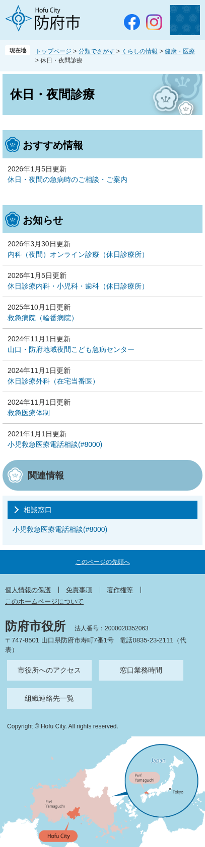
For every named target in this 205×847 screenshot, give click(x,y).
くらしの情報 (139, 51)
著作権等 (120, 590)
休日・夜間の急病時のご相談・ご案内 (67, 179)
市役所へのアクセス (49, 670)
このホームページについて (44, 601)
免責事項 (79, 590)
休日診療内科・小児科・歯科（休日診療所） (78, 286)
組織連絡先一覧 (49, 698)
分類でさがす (97, 51)
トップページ (53, 51)
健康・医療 (180, 51)
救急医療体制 (29, 413)
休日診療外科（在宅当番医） (53, 381)
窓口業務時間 (141, 670)
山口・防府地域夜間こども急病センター (71, 349)
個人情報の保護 (28, 590)
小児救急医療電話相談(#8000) (55, 444)
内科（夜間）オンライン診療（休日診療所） (78, 254)
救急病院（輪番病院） (43, 318)
